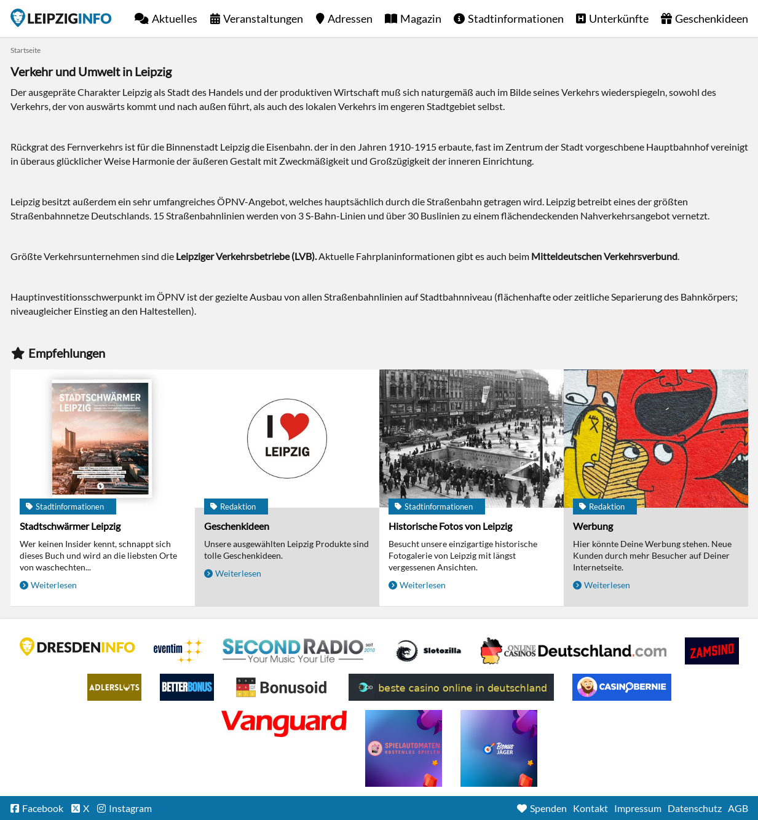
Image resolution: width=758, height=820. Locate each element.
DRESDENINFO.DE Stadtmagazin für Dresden (77, 646)
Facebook (42, 808)
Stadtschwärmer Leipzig (70, 526)
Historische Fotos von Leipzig (450, 526)
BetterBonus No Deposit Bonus (187, 687)
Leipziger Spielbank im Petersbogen (573, 650)
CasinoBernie (621, 687)
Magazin (420, 18)
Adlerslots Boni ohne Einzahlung (114, 687)
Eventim (179, 650)
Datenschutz (695, 808)
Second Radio (299, 650)
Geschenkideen (711, 18)
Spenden (548, 808)
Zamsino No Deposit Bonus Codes (712, 650)
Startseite (60, 18)
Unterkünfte (619, 18)
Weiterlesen (54, 585)
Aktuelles (174, 18)
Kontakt (590, 808)
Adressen (350, 18)
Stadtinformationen (516, 18)
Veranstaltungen (263, 18)
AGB (738, 808)
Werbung (593, 526)
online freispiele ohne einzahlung (403, 748)
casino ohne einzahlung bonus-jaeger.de (498, 748)
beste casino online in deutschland (451, 687)
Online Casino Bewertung (281, 687)
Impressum (637, 808)
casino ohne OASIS (284, 723)
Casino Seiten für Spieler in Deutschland (428, 650)
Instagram (130, 808)
